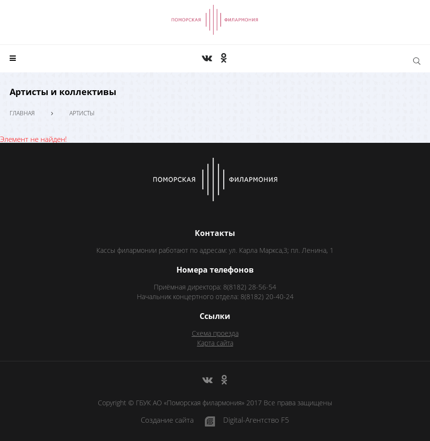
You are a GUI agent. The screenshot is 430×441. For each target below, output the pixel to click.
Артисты (81, 113)
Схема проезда (215, 333)
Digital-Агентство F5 (256, 420)
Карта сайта (215, 342)
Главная (22, 113)
